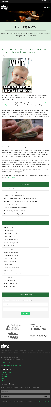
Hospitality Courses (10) (10, 258)
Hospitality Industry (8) (10, 261)
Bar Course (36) (8, 227)
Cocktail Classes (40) (9, 236)
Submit (46, 396)
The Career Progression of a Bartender (14, 211)
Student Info (4, 376)
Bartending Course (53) (10, 233)
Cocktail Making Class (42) (11, 239)
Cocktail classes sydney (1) (11, 243)
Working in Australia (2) (10, 286)
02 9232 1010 (5, 1)
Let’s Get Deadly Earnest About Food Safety (16, 207)
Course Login (43, 0)
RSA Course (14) (8, 277)
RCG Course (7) (8, 271)
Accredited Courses (6, 372)
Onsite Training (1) (9, 264)
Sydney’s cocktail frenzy (10, 192)
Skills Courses (4, 374)
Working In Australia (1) (10, 283)
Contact (3, 380)
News (2, 378)
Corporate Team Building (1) (11, 252)
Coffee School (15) (9, 246)
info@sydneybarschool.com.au (12, 365)
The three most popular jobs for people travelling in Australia (20, 201)
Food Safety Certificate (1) (11, 255)
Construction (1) (8, 249)
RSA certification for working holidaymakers (16, 189)
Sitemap (39, 401)
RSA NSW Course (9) (9, 280)
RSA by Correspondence (10, 204)
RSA (26, 95)
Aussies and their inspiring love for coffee (15, 195)
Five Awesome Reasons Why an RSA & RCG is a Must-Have (20, 217)
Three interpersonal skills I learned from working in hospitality (20, 198)
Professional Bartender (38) (11, 268)
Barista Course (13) (9, 230)
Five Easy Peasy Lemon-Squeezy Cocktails (15, 214)
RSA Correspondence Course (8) (12, 274)
